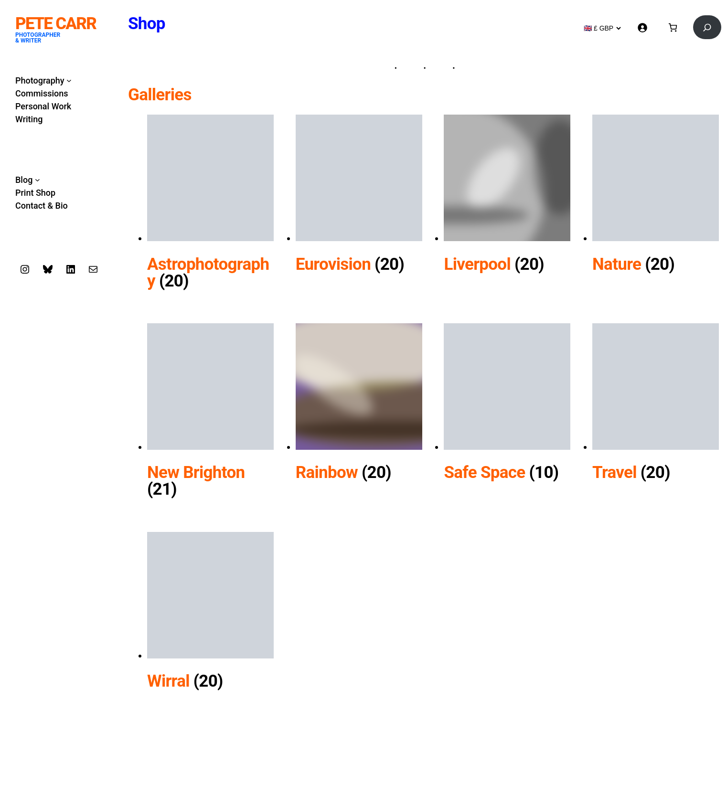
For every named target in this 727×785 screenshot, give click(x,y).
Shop (146, 23)
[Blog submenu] (37, 179)
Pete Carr (55, 23)
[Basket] (673, 27)
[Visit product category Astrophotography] (210, 261)
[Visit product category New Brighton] (210, 470)
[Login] (642, 27)
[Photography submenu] (69, 80)
